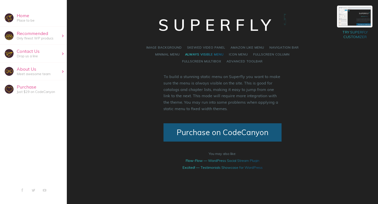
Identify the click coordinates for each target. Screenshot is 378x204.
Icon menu (238, 54)
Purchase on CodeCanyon (222, 132)
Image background (164, 47)
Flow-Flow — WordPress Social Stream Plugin (222, 160)
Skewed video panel (206, 47)
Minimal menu (167, 54)
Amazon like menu (247, 47)
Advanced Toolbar (245, 61)
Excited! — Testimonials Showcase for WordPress (222, 167)
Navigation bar (284, 47)
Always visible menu (204, 54)
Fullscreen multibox (201, 61)
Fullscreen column (271, 54)
